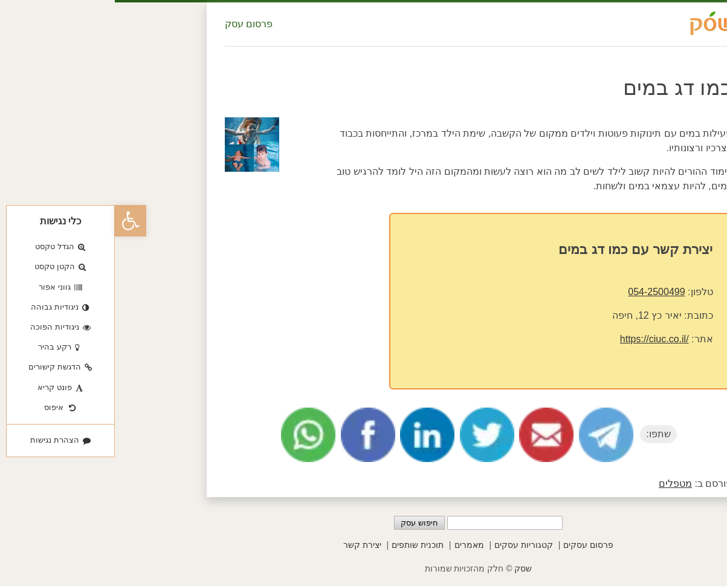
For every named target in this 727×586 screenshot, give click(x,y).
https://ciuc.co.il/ (539, 339)
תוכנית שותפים (303, 545)
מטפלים (560, 483)
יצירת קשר (247, 545)
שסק (408, 568)
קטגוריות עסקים (409, 545)
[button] (15, 220)
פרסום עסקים (473, 545)
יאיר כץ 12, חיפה (532, 315)
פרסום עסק (134, 24)
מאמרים (354, 545)
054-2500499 (541, 292)
